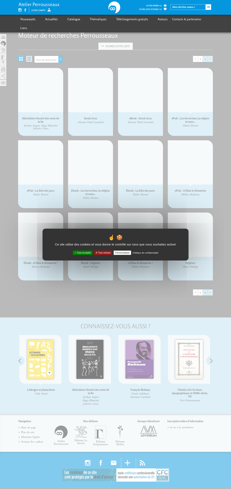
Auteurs (137, 19)
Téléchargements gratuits (111, 19)
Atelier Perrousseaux (38, 4)
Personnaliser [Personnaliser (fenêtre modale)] (122, 252)
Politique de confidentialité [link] (145, 252)
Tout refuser (103, 252)
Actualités (46, 19)
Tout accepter (82, 252)
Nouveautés (28, 19)
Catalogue (63, 19)
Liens (183, 19)
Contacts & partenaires (160, 19)
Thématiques (82, 19)
